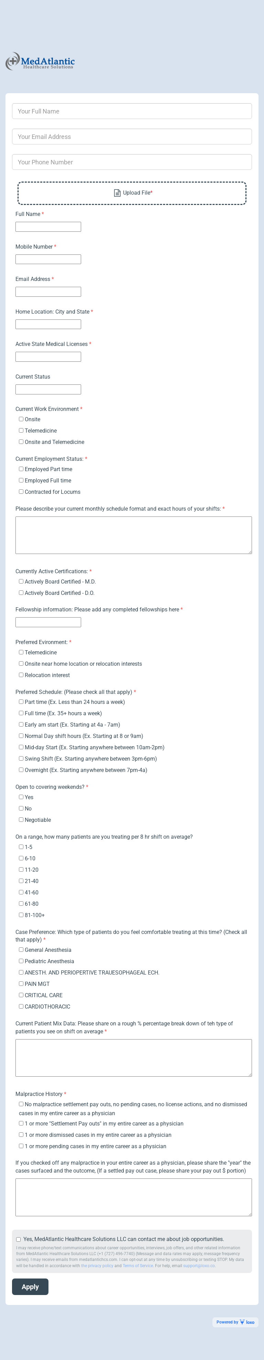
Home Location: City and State (53, 311)
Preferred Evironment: (42, 642)
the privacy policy (97, 1265)
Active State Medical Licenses (52, 344)
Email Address (33, 279)
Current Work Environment (47, 409)
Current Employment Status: (50, 459)
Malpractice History (39, 1094)
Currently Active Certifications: (52, 571)
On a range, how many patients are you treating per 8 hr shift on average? (104, 837)
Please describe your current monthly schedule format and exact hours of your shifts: (118, 508)
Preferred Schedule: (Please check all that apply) (74, 692)
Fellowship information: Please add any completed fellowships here (97, 609)
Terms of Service (138, 1265)
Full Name (28, 214)
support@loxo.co (199, 1265)
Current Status (32, 376)
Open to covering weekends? (50, 787)
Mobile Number (34, 246)
